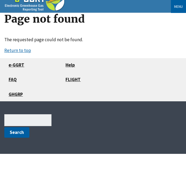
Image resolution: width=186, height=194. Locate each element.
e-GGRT (16, 65)
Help (70, 65)
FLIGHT (73, 79)
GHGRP (16, 94)
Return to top (17, 50)
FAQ (13, 79)
